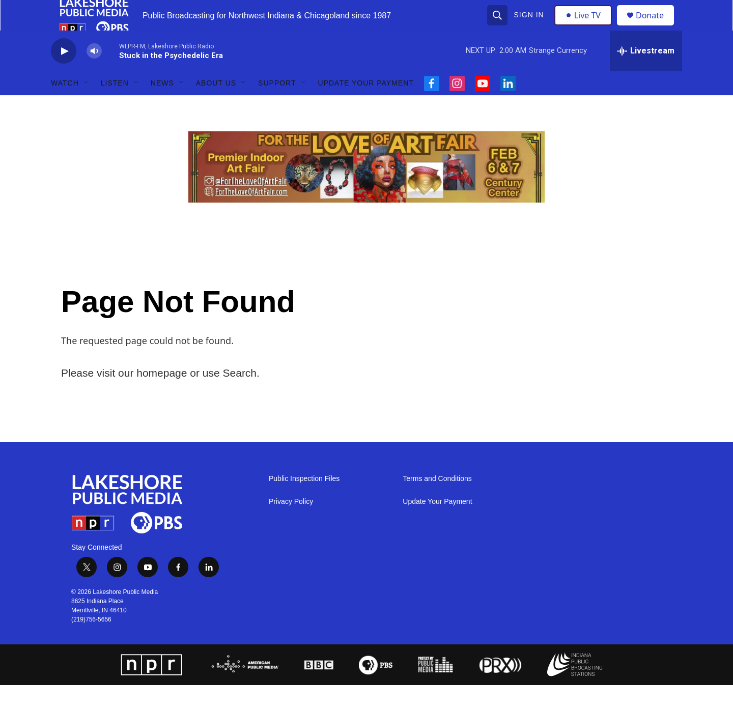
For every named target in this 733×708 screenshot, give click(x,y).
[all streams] (646, 73)
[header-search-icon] (498, 26)
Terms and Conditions (437, 501)
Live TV (586, 26)
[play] (63, 74)
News (162, 106)
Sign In (530, 26)
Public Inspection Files (304, 501)
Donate (656, 26)
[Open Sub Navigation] (86, 106)
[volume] (94, 74)
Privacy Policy (291, 524)
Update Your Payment (366, 106)
